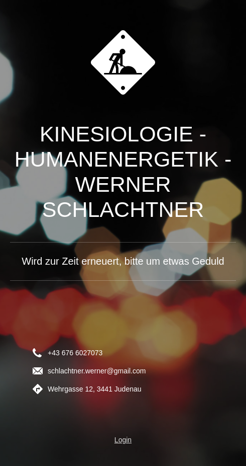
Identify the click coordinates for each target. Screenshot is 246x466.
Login (123, 440)
